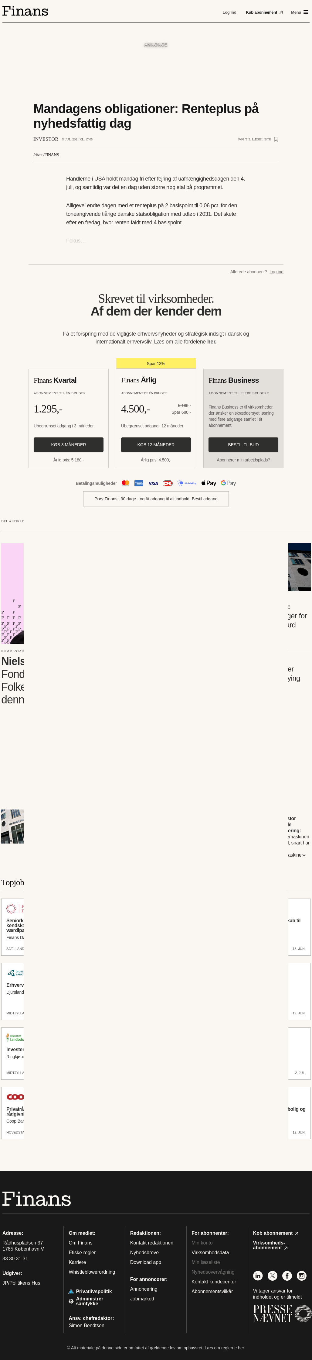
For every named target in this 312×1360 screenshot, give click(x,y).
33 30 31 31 (15, 1258)
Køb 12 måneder (156, 444)
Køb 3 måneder (68, 444)
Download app (145, 1262)
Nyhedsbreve (144, 1252)
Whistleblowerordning (92, 1272)
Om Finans (80, 1242)
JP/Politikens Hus (21, 1283)
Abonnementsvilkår (212, 1291)
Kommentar (12, 651)
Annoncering (144, 1289)
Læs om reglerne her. (225, 1347)
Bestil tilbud (243, 444)
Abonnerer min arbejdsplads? (243, 459)
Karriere (77, 1262)
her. (212, 342)
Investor (46, 139)
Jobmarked (142, 1298)
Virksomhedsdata (210, 1252)
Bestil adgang (205, 498)
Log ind (276, 272)
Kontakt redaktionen (151, 1242)
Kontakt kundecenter (214, 1281)
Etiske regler (82, 1252)
